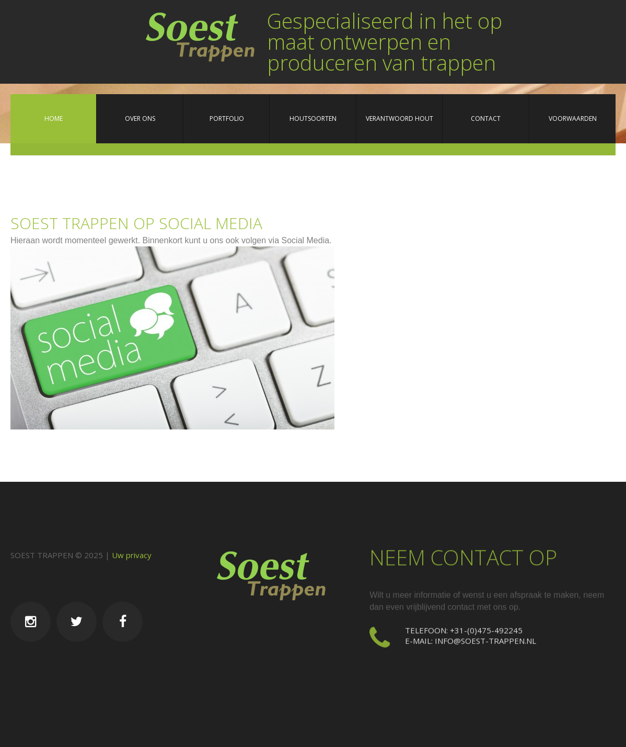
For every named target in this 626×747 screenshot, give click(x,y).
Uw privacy (132, 555)
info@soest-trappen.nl (485, 638)
